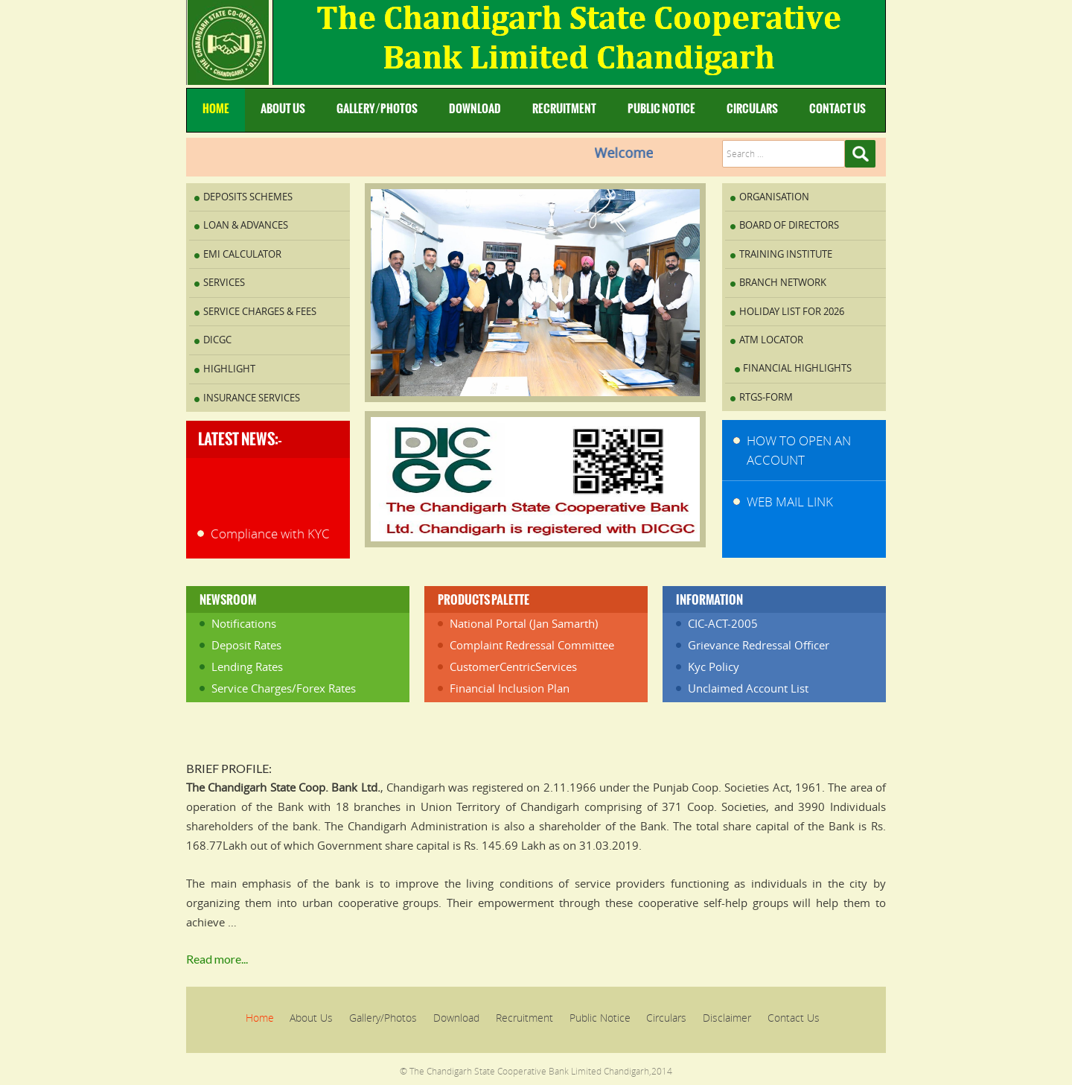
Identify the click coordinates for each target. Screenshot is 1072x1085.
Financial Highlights (797, 368)
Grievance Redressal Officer (758, 644)
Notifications (243, 623)
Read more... (217, 959)
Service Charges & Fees (259, 311)
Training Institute (785, 254)
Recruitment (564, 108)
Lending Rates (247, 666)
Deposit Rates (246, 644)
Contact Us (837, 108)
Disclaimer (727, 1018)
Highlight (229, 368)
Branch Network (782, 282)
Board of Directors (789, 225)
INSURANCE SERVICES (251, 397)
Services (224, 282)
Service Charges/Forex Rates (283, 688)
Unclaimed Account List (748, 688)
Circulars (752, 108)
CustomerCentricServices (513, 666)
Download (475, 108)
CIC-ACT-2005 (723, 623)
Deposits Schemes (248, 196)
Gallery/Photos (377, 108)
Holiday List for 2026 (791, 311)
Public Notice (661, 108)
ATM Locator (771, 339)
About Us (283, 108)
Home (215, 108)
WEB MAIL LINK (790, 501)
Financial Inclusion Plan (510, 688)
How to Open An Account (799, 450)
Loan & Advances (245, 225)
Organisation (774, 196)
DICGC (217, 339)
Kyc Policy (713, 666)
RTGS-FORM (766, 397)
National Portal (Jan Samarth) (524, 623)
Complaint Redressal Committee (532, 644)
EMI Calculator (242, 254)
